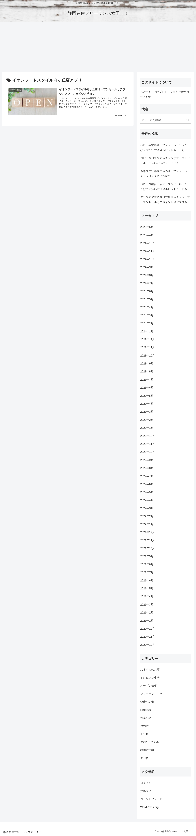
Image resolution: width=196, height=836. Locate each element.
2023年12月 (147, 339)
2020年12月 (147, 628)
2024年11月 (147, 251)
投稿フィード (148, 791)
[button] (188, 120)
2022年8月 (146, 468)
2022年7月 (146, 476)
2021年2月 (146, 612)
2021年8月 (146, 564)
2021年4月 (146, 596)
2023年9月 (146, 363)
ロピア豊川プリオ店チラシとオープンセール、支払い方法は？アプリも (165, 161)
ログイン (145, 782)
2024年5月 (146, 299)
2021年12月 (147, 532)
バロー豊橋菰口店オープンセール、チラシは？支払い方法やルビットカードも (165, 187)
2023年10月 (147, 355)
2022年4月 (146, 500)
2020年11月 (147, 636)
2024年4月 (146, 307)
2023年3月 (146, 411)
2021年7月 (146, 572)
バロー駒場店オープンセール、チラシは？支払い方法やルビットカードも (163, 147)
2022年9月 (146, 460)
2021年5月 (146, 588)
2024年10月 (147, 259)
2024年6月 (146, 291)
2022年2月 (146, 516)
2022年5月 (146, 492)
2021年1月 (146, 620)
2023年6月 (146, 387)
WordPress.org (149, 807)
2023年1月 (146, 427)
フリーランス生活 (151, 693)
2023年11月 (147, 347)
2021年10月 (147, 548)
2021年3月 (146, 604)
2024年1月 (146, 331)
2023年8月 (146, 371)
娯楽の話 (145, 717)
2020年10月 (147, 644)
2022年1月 (146, 524)
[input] (165, 120)
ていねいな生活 (150, 677)
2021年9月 (146, 556)
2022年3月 (146, 508)
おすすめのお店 (150, 669)
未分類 (144, 734)
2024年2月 (146, 323)
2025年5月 (146, 226)
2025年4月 (146, 235)
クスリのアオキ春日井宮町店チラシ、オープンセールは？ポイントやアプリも (165, 199)
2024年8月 (146, 275)
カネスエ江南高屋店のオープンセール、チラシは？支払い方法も (165, 174)
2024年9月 (146, 267)
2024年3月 (146, 315)
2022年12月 (147, 435)
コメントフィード (151, 799)
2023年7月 (146, 379)
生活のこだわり (150, 742)
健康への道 (147, 701)
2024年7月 (146, 283)
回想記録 (145, 709)
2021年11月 (147, 540)
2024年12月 (147, 243)
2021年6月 (146, 580)
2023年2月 (146, 419)
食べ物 (144, 758)
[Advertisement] (98, 46)
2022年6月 (146, 484)
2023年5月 (146, 395)
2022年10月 (147, 451)
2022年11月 (147, 443)
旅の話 (144, 725)
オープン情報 (148, 685)
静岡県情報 (147, 750)
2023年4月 (146, 403)
